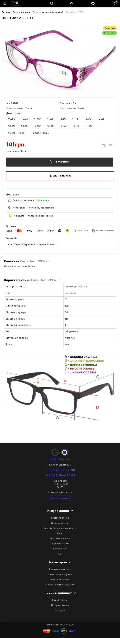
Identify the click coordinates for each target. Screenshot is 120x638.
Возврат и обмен (60, 518)
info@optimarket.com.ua (60, 492)
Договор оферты (60, 523)
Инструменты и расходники (60, 585)
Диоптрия (13, 113)
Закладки (60, 610)
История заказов (60, 605)
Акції (60, 554)
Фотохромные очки (60, 580)
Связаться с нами (60, 544)
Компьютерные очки (60, 569)
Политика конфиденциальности (60, 528)
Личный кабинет (60, 600)
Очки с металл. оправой (60, 574)
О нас (60, 533)
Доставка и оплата (60, 538)
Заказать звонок (60, 498)
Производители (60, 549)
